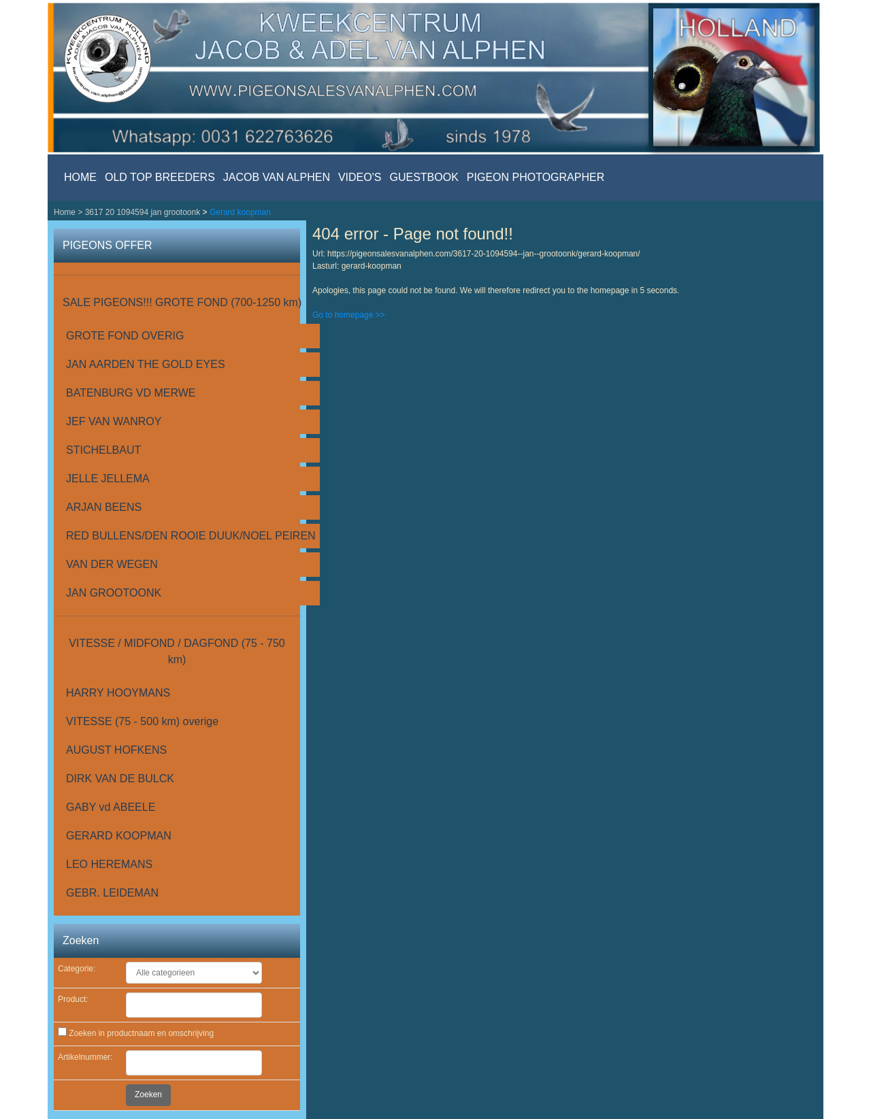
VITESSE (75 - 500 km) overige (142, 721)
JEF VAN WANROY (113, 421)
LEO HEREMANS (109, 864)
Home (66, 212)
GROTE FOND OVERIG (125, 335)
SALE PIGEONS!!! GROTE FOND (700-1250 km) (182, 302)
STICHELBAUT (103, 450)
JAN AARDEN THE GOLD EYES (145, 364)
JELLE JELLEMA (108, 478)
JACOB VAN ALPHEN (276, 177)
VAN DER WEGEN (112, 564)
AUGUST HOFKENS (116, 750)
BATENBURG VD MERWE (131, 393)
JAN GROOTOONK (113, 593)
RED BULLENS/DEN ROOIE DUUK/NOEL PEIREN (191, 535)
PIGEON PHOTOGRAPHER (535, 177)
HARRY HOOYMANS (118, 693)
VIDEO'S (360, 177)
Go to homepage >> (348, 315)
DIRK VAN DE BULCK (120, 778)
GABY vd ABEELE (110, 807)
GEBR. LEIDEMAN (112, 893)
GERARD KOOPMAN (118, 835)
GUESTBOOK (423, 177)
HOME (80, 177)
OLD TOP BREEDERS (160, 177)
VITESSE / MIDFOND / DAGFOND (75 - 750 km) (176, 651)
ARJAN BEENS (104, 507)
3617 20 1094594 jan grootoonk (144, 212)
